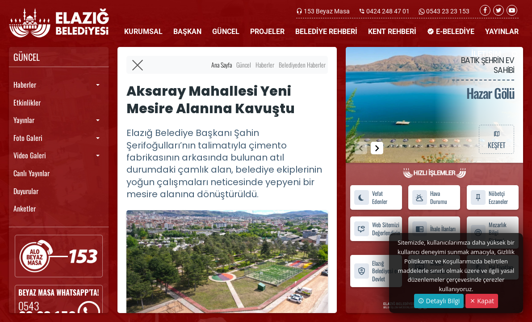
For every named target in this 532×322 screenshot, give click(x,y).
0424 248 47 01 (388, 11)
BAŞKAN (187, 31)
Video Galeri (29, 155)
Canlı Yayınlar (31, 173)
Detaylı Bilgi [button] (439, 301)
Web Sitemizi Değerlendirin (377, 228)
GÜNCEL (225, 31)
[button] (377, 148)
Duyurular (25, 191)
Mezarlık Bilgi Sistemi (488, 232)
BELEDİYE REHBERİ (326, 31)
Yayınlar (23, 119)
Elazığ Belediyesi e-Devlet (376, 271)
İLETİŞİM (486, 54)
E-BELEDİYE (450, 31)
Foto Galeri (27, 137)
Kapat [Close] (481, 301)
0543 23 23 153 (447, 11)
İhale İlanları (434, 229)
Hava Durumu (429, 197)
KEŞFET (496, 139)
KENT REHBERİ (392, 31)
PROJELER (267, 31)
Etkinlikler (27, 102)
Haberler (24, 84)
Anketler (24, 208)
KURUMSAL (143, 31)
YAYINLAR (502, 31)
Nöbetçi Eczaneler (489, 197)
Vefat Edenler (370, 197)
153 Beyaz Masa (327, 11)
